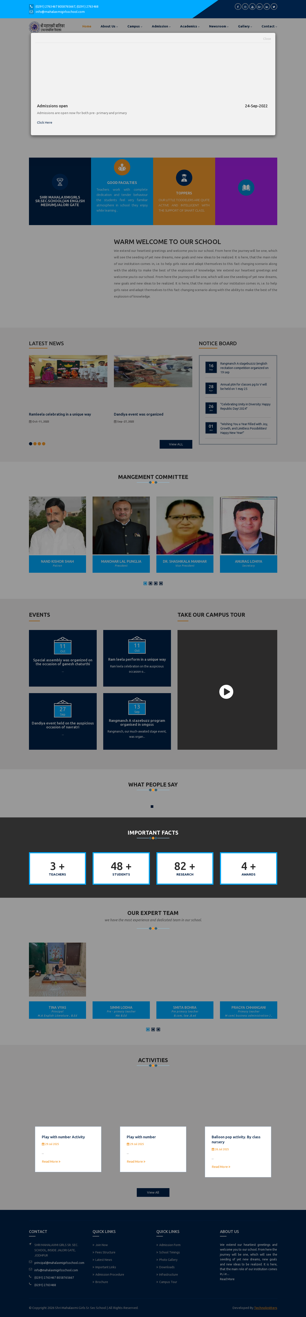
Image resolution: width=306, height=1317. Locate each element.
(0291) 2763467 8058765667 (55, 6)
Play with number (141, 1137)
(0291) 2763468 (87, 6)
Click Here (44, 122)
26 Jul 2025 (220, 1149)
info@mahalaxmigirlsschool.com (60, 11)
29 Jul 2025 (50, 1143)
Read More (51, 1161)
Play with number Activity (63, 1137)
